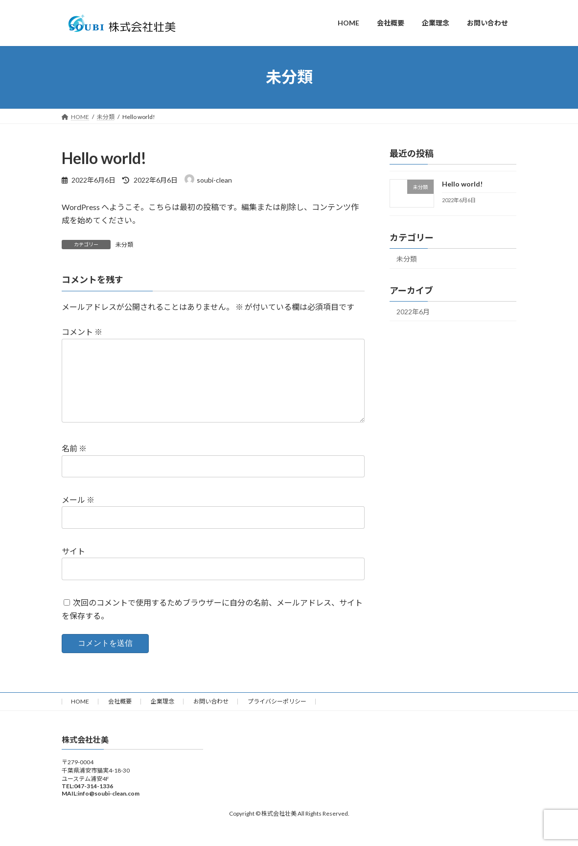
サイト (73, 566)
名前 (74, 464)
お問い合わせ (211, 717)
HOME (80, 717)
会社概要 (120, 717)
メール (78, 515)
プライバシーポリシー (277, 717)
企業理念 (162, 717)
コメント (82, 331)
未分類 (124, 244)
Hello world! (462, 184)
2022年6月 (413, 311)
